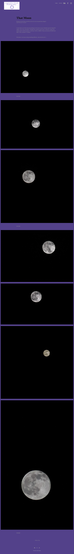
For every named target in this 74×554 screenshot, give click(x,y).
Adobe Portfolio (38, 550)
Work (56, 3)
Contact (60, 3)
